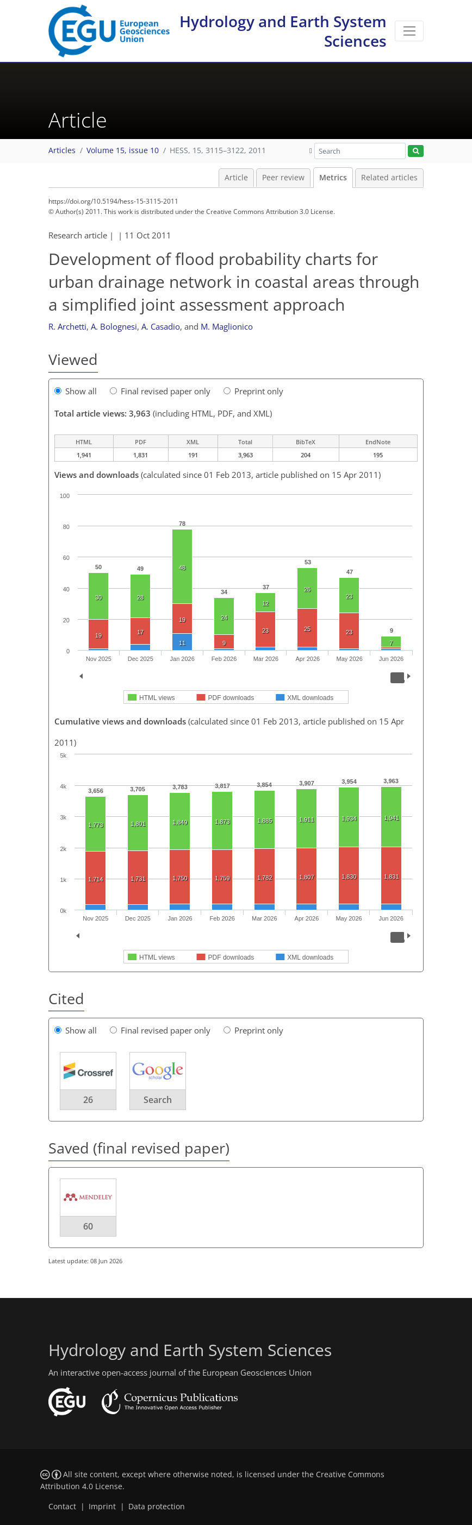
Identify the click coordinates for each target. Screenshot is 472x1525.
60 (88, 1226)
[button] (310, 150)
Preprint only (253, 391)
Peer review (283, 177)
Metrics (333, 177)
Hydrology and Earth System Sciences (283, 31)
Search (158, 1100)
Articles (62, 150)
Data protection (156, 1506)
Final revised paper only (160, 391)
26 (88, 1100)
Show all (75, 391)
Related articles (389, 177)
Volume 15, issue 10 (122, 150)
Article (236, 177)
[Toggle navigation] (409, 31)
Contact (62, 1506)
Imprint (102, 1506)
